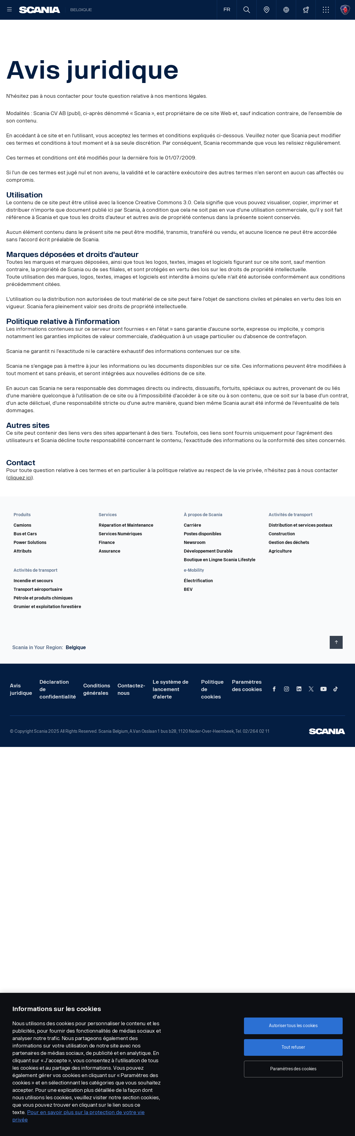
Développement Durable (208, 571)
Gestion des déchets (289, 562)
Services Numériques (120, 553)
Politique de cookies (212, 709)
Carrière (192, 545)
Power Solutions (30, 562)
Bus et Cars (25, 553)
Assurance (109, 571)
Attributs (22, 571)
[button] (325, 9)
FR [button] (227, 9)
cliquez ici (19, 497)
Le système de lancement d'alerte (170, 709)
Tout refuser (293, 1047)
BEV (188, 609)
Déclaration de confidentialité (57, 709)
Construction (282, 553)
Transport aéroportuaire (38, 609)
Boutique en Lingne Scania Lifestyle (219, 579)
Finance (107, 562)
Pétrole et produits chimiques (43, 618)
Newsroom (194, 562)
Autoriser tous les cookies (293, 1025)
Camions (22, 545)
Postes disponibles (202, 553)
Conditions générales (96, 709)
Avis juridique (21, 709)
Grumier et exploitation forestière (47, 626)
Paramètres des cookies (247, 705)
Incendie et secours (33, 600)
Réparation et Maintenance (126, 545)
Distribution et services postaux (300, 545)
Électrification (198, 600)
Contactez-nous (131, 709)
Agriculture (280, 571)
